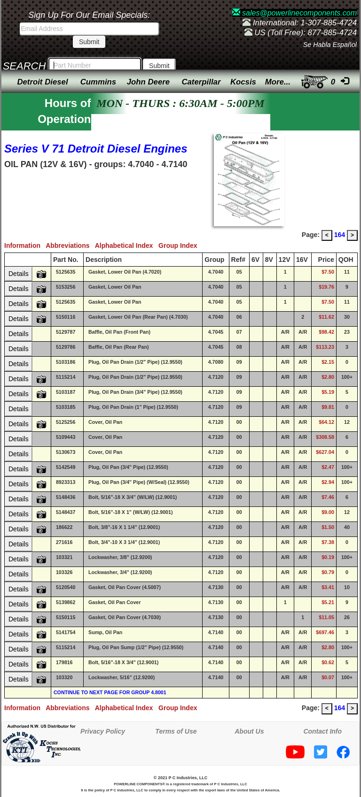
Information (25, 245)
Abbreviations (70, 245)
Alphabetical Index (126, 245)
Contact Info (322, 731)
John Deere (148, 81)
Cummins (98, 81)
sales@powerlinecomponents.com (294, 13)
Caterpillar (200, 81)
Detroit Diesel (42, 81)
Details (18, 273)
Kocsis (243, 81)
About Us (249, 731)
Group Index (179, 245)
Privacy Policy (102, 731)
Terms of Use (175, 731)
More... (277, 81)
